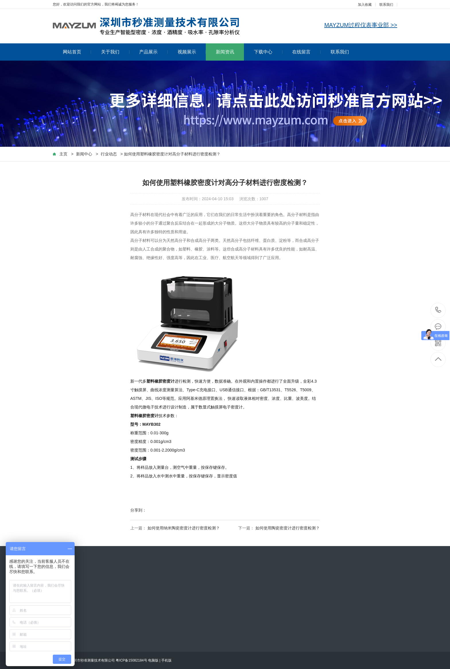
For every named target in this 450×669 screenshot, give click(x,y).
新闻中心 (84, 154)
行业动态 (109, 154)
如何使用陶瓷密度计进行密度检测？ (287, 528)
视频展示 (192, 51)
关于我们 (115, 51)
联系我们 (386, 5)
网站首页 (77, 51)
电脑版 (153, 660)
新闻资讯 (225, 51)
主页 (63, 154)
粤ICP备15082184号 (131, 660)
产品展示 (153, 51)
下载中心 (268, 51)
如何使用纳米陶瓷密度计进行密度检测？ (184, 528)
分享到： (138, 510)
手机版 (166, 660)
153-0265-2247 (438, 310)
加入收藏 (365, 5)
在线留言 (306, 51)
